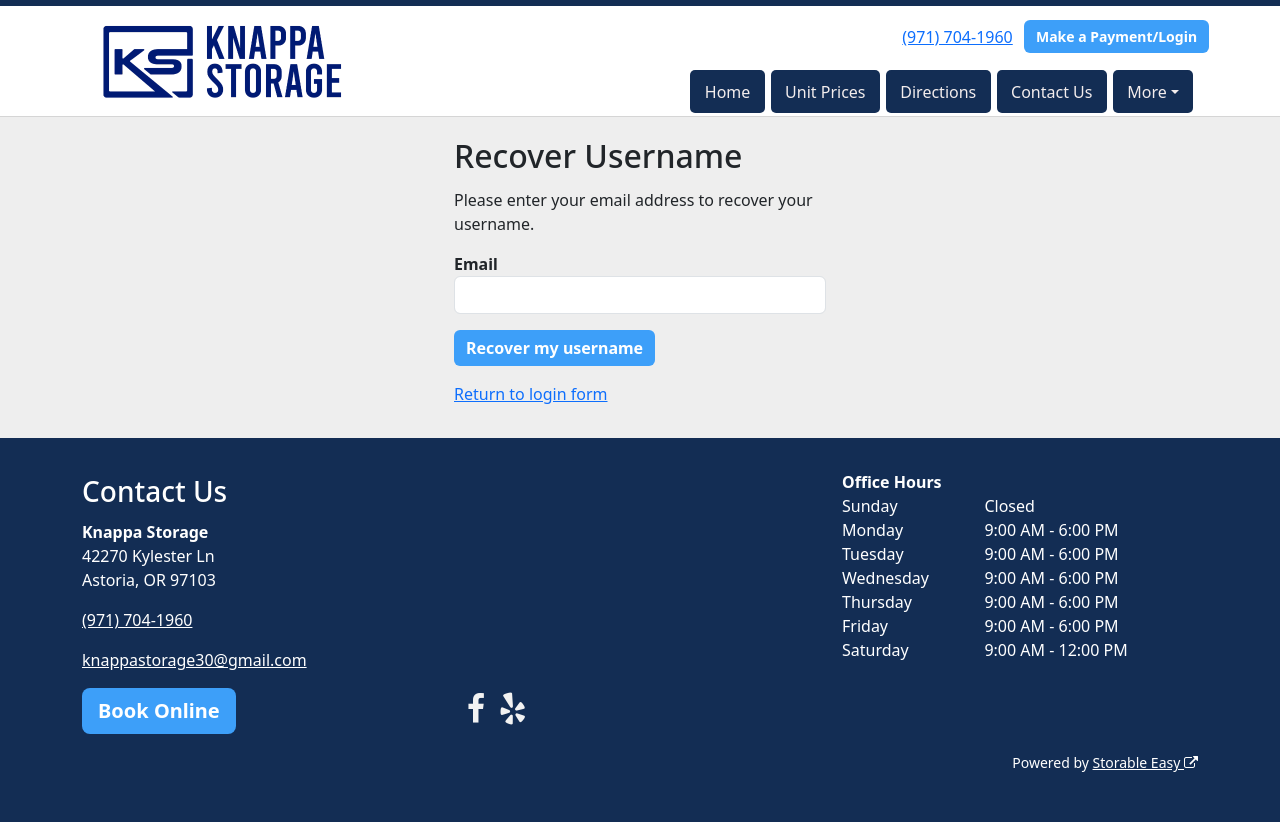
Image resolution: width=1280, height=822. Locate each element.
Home (728, 92)
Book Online (159, 710)
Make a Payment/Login (1116, 36)
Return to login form (531, 394)
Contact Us (1051, 92)
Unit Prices (825, 92)
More (1147, 92)
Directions (938, 92)
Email (476, 264)
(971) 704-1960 (957, 37)
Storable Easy (1145, 762)
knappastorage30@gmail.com (194, 660)
